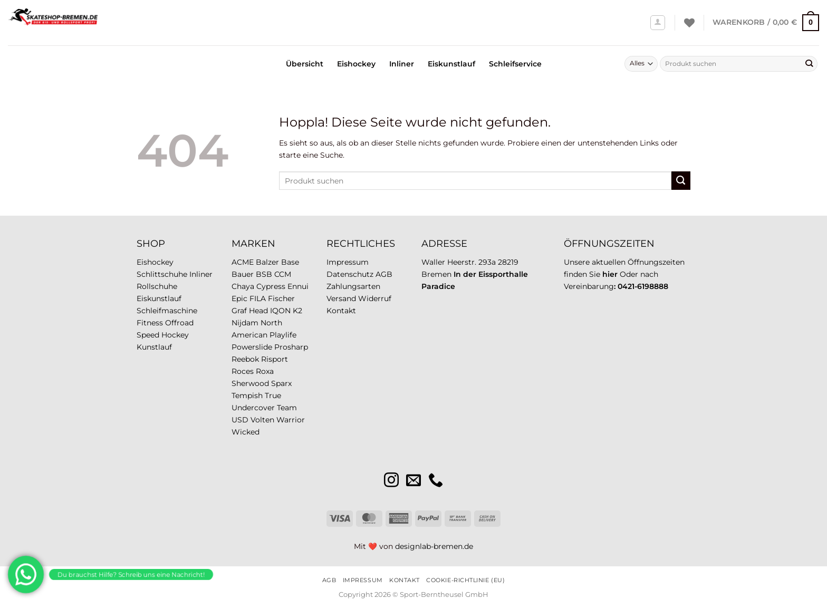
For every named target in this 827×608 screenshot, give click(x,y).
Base (290, 262)
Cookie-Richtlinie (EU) (465, 580)
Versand (341, 298)
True (273, 395)
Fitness (150, 322)
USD (240, 419)
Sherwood (250, 383)
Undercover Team (264, 407)
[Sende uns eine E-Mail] (413, 481)
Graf (239, 310)
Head (258, 310)
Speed (148, 335)
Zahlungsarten (353, 286)
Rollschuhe (157, 286)
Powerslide (252, 347)
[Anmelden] (658, 23)
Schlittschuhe (162, 274)
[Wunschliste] (689, 22)
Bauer (243, 274)
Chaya (243, 286)
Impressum (347, 262)
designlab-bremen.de (434, 546)
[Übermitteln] (809, 64)
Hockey (175, 335)
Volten (262, 419)
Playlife (283, 335)
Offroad (179, 322)
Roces (243, 371)
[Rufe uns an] (435, 481)
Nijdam (245, 322)
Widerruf (374, 298)
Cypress (270, 286)
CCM (282, 274)
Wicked (245, 432)
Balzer (267, 262)
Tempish (247, 395)
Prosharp (291, 347)
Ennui (298, 286)
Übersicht (304, 64)
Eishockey (356, 64)
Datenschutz (349, 274)
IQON (280, 310)
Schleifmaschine (167, 310)
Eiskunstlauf (451, 64)
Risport (274, 359)
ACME (243, 262)
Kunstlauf (154, 347)
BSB (264, 274)
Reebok (245, 359)
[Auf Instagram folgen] (391, 481)
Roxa (265, 371)
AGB (384, 274)
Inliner (401, 64)
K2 (297, 310)
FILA (257, 298)
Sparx (281, 383)
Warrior (290, 419)
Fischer (281, 298)
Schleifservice (515, 64)
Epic (239, 298)
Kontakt (341, 310)
